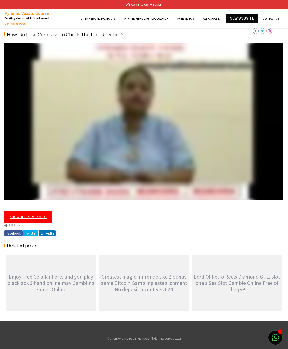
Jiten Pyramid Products (98, 18)
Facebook (13, 233)
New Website (242, 18)
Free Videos (185, 18)
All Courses (212, 18)
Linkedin (47, 233)
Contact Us (271, 18)
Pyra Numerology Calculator (146, 18)
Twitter (31, 233)
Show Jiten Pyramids (28, 217)
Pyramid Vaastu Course (26, 13)
